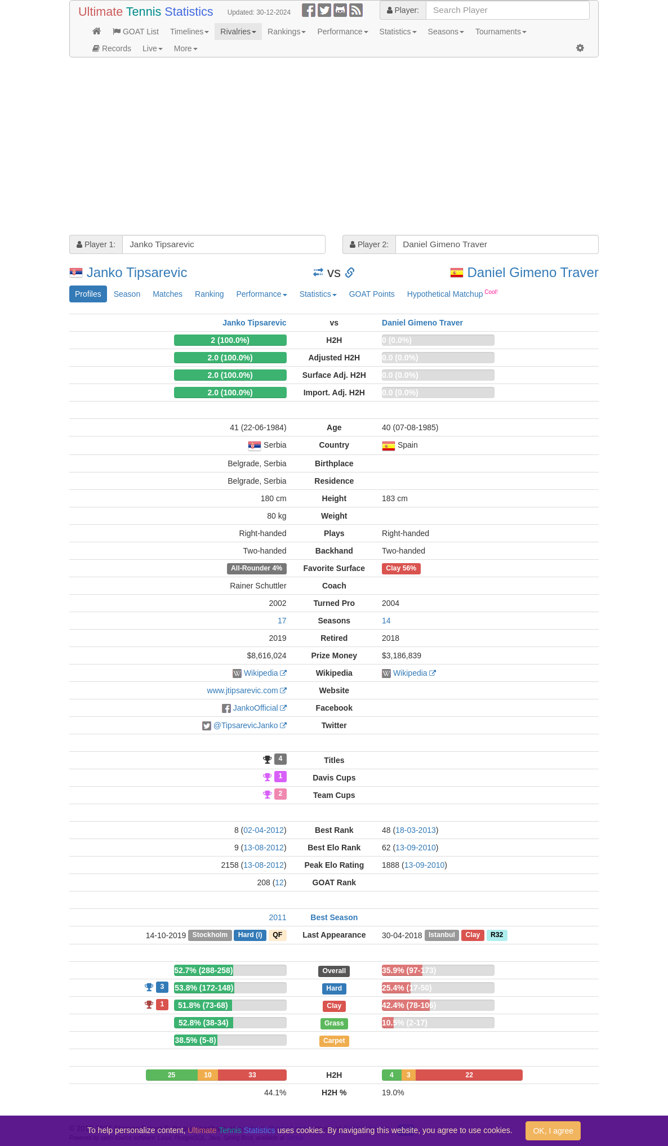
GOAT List (136, 31)
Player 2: (369, 244)
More (186, 48)
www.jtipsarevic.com (242, 690)
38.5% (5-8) (195, 1040)
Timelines (189, 31)
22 (469, 1075)
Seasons (446, 31)
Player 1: (96, 244)
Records (111, 48)
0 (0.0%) (397, 340)
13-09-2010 (415, 847)
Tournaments (501, 31)
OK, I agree (553, 1130)
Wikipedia (261, 672)
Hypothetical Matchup (452, 293)
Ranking (209, 293)
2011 (277, 917)
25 (171, 1075)
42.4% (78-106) (409, 1005)
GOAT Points (372, 293)
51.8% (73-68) (203, 1005)
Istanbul (442, 935)
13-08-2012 (263, 847)
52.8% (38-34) (204, 1022)
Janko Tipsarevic (137, 272)
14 (386, 620)
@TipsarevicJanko (245, 725)
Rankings (287, 31)
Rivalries (238, 31)
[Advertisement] (334, 147)
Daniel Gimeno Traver (533, 272)
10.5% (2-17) (404, 1022)
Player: (403, 10)
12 (279, 882)
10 (207, 1075)
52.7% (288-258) (203, 970)
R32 (497, 935)
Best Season (334, 917)
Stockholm (210, 935)
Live (152, 48)
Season (127, 293)
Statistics (398, 31)
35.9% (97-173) (409, 970)
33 (252, 1075)
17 (282, 620)
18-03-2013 (415, 830)
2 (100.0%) (230, 340)
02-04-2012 (263, 830)
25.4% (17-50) (407, 987)
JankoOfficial (255, 707)
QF (277, 935)
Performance (342, 31)
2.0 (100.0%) (229, 357)
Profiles (88, 293)
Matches (167, 293)
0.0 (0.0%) (400, 357)
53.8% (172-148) (204, 987)
